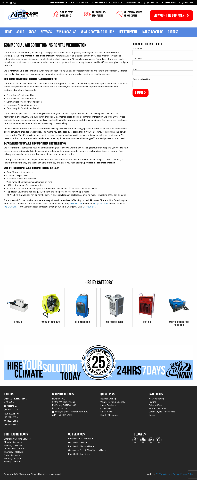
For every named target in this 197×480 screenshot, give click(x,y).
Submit (140, 93)
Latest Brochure (152, 32)
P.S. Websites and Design (167, 474)
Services (46, 32)
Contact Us (105, 408)
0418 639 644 (89, 206)
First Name (137, 48)
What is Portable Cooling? (97, 32)
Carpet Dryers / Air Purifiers (162, 411)
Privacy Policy (186, 474)
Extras (152, 415)
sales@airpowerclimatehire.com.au (71, 411)
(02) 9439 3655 (11, 206)
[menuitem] (8, 32)
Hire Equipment (128, 32)
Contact (173, 32)
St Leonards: (26, 423)
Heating (152, 401)
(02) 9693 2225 (75, 203)
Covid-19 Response (109, 415)
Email (135, 69)
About (20, 32)
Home (8, 32)
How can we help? (108, 398)
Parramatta (142, 2)
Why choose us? (66, 32)
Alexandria (107, 2)
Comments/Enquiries (141, 79)
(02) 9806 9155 (101, 203)
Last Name (137, 59)
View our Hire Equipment (171, 15)
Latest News (106, 411)
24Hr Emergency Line (69, 2)
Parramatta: (26, 415)
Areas (32, 32)
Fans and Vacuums (157, 408)
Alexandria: (26, 408)
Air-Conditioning (156, 398)
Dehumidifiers (155, 405)
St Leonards (177, 2)
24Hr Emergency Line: (26, 400)
